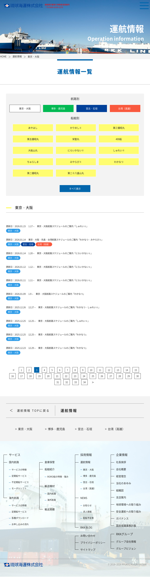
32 (66, 386)
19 (39, 380)
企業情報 (122, 459)
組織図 (120, 494)
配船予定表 (88, 522)
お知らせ (87, 509)
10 (91, 374)
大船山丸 (33, 150)
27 (110, 380)
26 (102, 380)
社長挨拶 (121, 466)
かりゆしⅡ (76, 127)
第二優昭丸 (33, 173)
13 (118, 374)
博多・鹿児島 (58, 108)
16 (12, 380)
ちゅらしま (33, 161)
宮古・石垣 (92, 108)
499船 (119, 139)
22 (66, 380)
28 (119, 380)
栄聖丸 (75, 139)
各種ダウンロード (20, 522)
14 (127, 374)
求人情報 (87, 516)
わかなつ (118, 161)
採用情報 (86, 459)
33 (75, 386)
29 (128, 380)
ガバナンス (122, 522)
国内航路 (14, 466)
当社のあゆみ (123, 487)
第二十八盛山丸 (76, 173)
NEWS (83, 502)
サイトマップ (87, 554)
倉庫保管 (50, 466)
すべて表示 (75, 188)
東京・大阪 (25, 108)
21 (57, 380)
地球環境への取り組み (128, 508)
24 (84, 380)
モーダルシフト (19, 492)
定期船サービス (19, 480)
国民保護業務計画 (126, 529)
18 (30, 380)
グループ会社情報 (126, 545)
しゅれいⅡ (119, 150)
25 (93, 380)
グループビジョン (126, 553)
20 (48, 380)
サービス (14, 459)
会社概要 (121, 473)
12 (109, 374)
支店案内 (121, 501)
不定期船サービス (20, 486)
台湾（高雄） (125, 108)
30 (137, 380)
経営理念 (121, 480)
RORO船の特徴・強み (57, 481)
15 (135, 374)
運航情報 (85, 466)
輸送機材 (50, 490)
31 (57, 386)
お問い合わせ (87, 539)
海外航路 (14, 502)
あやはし (33, 127)
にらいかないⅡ (76, 150)
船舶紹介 (50, 473)
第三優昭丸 (119, 127)
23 (75, 380)
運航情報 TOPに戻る (35, 414)
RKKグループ (124, 538)
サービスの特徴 (19, 473)
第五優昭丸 (33, 139)
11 (100, 374)
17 (21, 380)
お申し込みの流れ (20, 528)
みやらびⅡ (76, 161)
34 (84, 386)
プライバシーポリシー (92, 547)
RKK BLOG (86, 531)
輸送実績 (50, 513)
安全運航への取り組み (128, 515)
